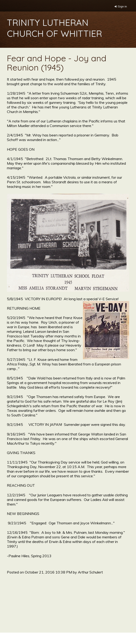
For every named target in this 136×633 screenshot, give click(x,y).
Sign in (122, 6)
